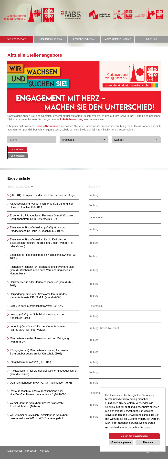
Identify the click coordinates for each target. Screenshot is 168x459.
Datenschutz (14, 450)
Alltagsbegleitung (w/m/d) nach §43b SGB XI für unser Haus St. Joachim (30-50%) (41, 205)
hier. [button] (148, 427)
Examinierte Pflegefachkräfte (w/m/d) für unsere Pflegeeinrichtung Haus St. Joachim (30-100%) (37, 229)
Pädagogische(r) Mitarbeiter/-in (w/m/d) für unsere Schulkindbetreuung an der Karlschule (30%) (39, 352)
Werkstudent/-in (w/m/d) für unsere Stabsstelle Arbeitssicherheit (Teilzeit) (37, 405)
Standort (95, 186)
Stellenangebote (16, 39)
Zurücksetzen (18, 155)
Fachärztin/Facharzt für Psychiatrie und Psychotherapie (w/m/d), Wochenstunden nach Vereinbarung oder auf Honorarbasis (42, 270)
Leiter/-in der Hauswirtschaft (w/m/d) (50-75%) (36, 306)
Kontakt (44, 450)
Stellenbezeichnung (20, 186)
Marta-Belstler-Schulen (117, 39)
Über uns (151, 39)
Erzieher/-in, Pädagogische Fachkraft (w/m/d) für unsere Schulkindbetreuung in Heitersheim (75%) (42, 217)
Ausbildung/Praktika (50, 39)
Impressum (30, 450)
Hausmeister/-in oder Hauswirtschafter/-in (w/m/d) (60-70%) (41, 284)
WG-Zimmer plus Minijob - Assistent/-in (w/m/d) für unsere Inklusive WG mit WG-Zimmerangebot (39, 417)
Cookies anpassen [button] (121, 442)
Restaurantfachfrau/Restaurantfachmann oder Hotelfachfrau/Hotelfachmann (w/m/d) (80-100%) (38, 393)
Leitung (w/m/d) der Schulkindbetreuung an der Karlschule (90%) (37, 316)
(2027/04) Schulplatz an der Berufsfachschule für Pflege (42, 195)
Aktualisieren (17, 149)
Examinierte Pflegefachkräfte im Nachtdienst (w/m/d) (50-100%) (43, 256)
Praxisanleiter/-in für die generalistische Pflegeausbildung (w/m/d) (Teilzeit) (43, 372)
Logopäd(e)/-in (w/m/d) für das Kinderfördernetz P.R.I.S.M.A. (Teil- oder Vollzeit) (37, 328)
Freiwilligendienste (84, 39)
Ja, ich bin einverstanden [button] (134, 436)
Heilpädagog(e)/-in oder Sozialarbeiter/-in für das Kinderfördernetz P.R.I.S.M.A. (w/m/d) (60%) (38, 296)
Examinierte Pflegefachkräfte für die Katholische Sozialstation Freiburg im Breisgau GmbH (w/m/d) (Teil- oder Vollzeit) (42, 243)
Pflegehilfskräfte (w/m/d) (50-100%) (30, 362)
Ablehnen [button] (148, 442)
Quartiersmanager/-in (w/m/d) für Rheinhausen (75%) (41, 382)
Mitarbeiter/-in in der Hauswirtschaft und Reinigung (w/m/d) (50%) (39, 340)
